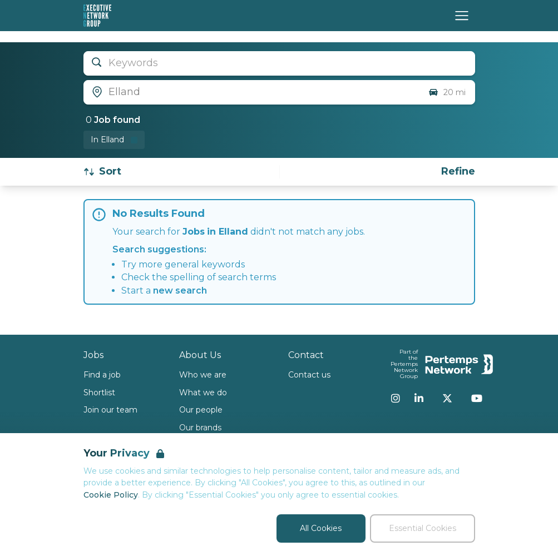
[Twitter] (447, 398)
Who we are (202, 375)
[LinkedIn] (418, 398)
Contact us (309, 375)
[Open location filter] (251, 92)
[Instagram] (395, 398)
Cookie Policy (110, 495)
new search (180, 290)
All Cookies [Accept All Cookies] (321, 528)
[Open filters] (458, 171)
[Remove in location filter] (114, 140)
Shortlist (99, 393)
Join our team (110, 410)
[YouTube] (476, 398)
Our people (201, 410)
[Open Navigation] (461, 15)
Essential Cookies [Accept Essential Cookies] (422, 528)
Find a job (102, 375)
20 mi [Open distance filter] (447, 92)
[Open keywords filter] (279, 63)
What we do (203, 393)
